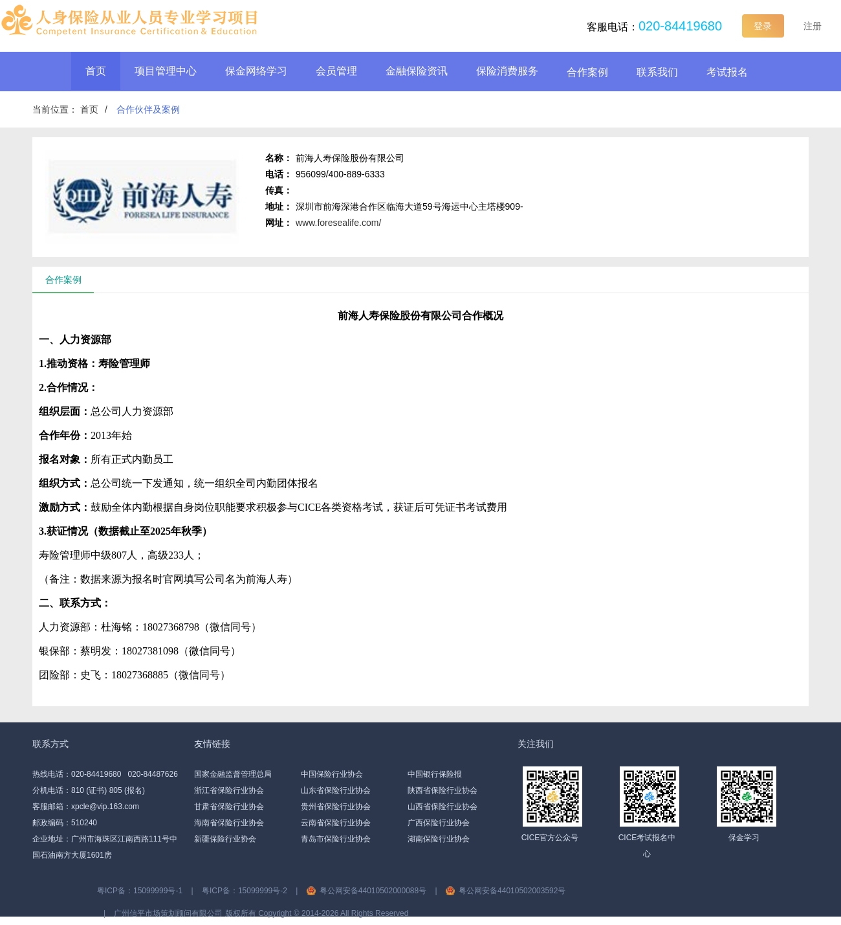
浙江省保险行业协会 (229, 790)
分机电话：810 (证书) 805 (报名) (88, 790)
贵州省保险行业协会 (336, 806)
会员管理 (336, 70)
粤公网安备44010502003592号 (512, 890)
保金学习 (743, 837)
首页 (95, 70)
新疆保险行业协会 (225, 838)
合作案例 (587, 72)
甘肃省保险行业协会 (229, 806)
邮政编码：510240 (64, 822)
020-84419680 (680, 26)
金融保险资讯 (417, 70)
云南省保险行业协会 (336, 822)
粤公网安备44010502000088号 (373, 890)
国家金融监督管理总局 (233, 774)
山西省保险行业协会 (442, 806)
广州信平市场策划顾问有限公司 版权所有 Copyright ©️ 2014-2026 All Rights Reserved (261, 913)
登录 (763, 26)
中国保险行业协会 (332, 774)
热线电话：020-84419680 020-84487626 (105, 774)
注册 (812, 26)
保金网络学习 (256, 70)
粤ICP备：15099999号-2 (244, 890)
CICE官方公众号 (550, 837)
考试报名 (727, 72)
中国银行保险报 (435, 774)
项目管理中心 (166, 70)
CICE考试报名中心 (647, 845)
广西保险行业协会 (439, 822)
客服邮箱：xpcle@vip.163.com (85, 806)
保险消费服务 (507, 70)
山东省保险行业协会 (336, 790)
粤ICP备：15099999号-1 (139, 890)
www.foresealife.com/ (338, 222)
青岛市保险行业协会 (336, 838)
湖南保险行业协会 (439, 838)
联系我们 (657, 72)
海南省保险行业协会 (229, 822)
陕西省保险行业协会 (442, 790)
